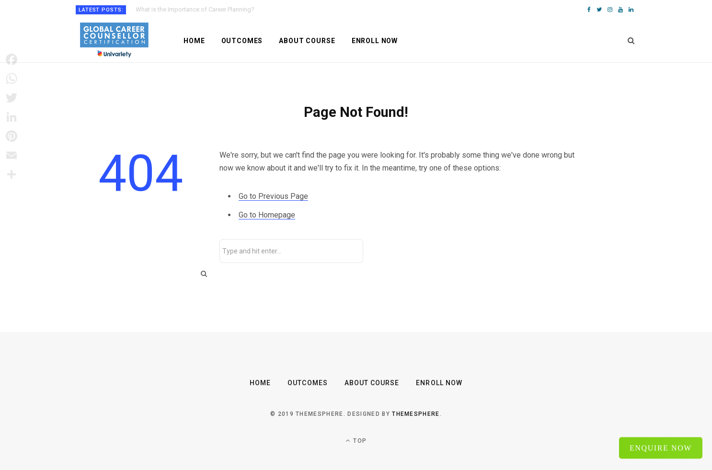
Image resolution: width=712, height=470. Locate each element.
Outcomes (242, 41)
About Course (307, 41)
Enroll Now (375, 41)
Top (356, 440)
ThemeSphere (416, 414)
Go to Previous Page (273, 196)
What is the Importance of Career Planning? (195, 9)
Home (194, 41)
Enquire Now (661, 447)
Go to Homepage (267, 214)
